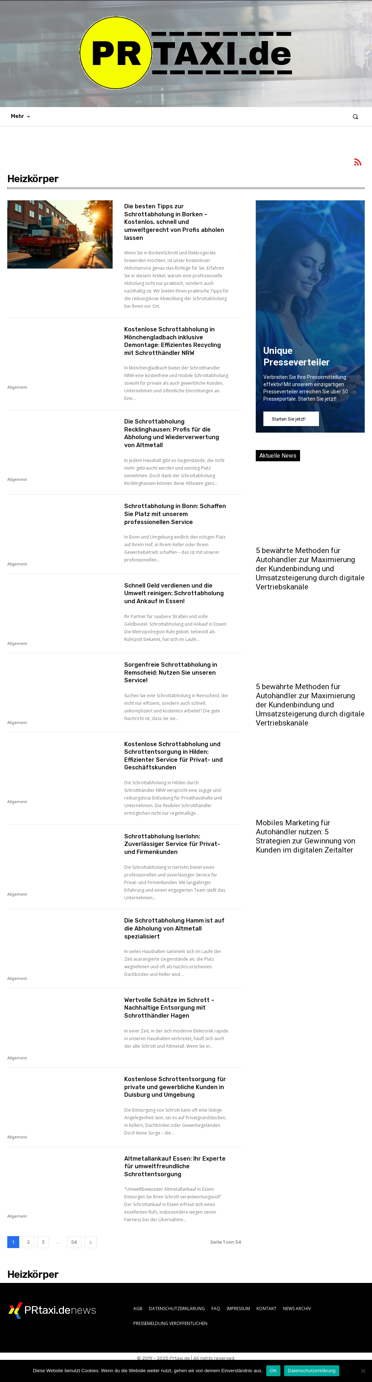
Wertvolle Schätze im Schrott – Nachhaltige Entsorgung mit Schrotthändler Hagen (174, 1021)
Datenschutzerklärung (311, 1370)
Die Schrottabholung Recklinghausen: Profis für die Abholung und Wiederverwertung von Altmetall (176, 441)
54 (74, 1260)
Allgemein (17, 264)
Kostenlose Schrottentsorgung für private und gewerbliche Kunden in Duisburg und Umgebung (174, 1104)
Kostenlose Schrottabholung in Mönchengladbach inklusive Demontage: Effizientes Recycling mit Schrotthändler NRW (174, 344)
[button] (355, 116)
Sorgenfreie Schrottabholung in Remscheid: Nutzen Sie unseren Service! (175, 686)
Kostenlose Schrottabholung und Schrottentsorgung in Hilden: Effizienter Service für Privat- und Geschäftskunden (171, 769)
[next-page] (90, 1261)
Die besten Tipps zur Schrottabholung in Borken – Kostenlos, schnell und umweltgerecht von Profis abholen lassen (170, 221)
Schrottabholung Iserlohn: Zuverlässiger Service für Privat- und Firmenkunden (166, 857)
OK (273, 1370)
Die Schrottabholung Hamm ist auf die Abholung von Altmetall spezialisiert (173, 941)
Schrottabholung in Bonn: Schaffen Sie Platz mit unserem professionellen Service (174, 521)
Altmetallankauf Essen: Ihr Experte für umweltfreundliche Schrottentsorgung (174, 1185)
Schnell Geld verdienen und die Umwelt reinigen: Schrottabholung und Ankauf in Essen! (174, 605)
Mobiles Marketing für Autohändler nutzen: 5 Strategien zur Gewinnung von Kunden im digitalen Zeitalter (305, 836)
